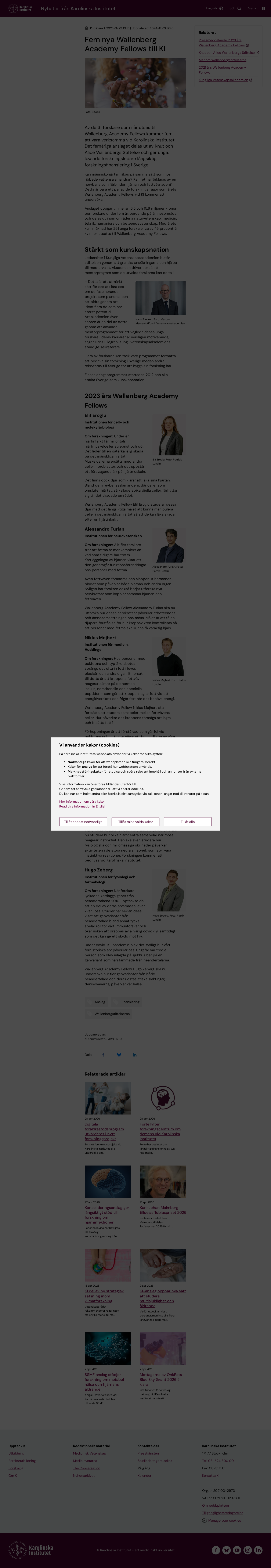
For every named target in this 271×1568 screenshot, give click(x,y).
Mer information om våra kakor (82, 801)
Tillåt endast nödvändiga (83, 822)
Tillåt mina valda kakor (135, 822)
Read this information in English (82, 806)
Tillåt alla (188, 822)
